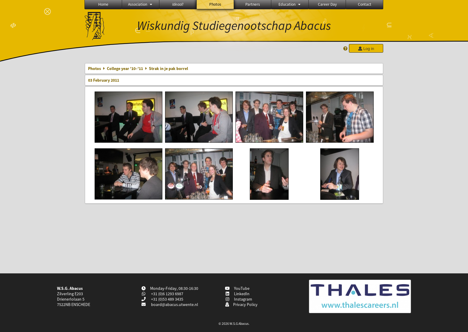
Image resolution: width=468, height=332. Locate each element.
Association (140, 4)
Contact (364, 4)
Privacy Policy (241, 304)
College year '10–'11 (125, 68)
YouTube (237, 288)
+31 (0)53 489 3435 (166, 299)
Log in (366, 48)
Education (289, 4)
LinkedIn (237, 293)
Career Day (327, 4)
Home (103, 4)
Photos (215, 4)
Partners (252, 4)
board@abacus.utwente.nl (174, 304)
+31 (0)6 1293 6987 (166, 293)
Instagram (239, 299)
